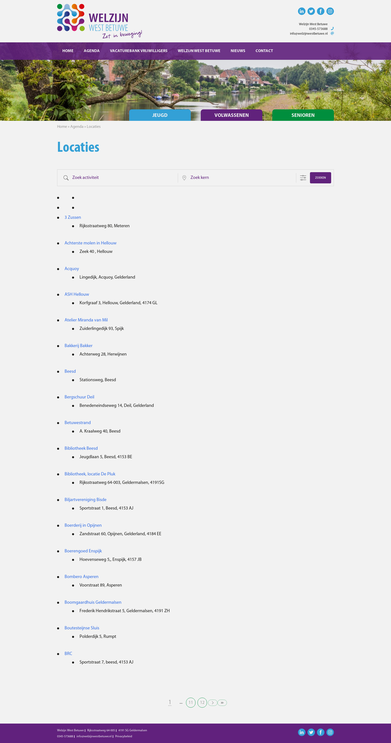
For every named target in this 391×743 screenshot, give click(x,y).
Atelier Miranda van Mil (86, 320)
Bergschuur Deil (79, 397)
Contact (264, 51)
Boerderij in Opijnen (83, 525)
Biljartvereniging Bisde (85, 500)
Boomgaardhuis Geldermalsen (93, 602)
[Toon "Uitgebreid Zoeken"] (303, 178)
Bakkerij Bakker (79, 346)
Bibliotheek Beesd (81, 448)
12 (202, 702)
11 (191, 702)
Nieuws (238, 51)
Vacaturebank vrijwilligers (139, 51)
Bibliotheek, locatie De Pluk (90, 474)
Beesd (70, 371)
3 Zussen (73, 217)
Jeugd (160, 115)
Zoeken (320, 178)
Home (68, 51)
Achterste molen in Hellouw (90, 243)
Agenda (92, 51)
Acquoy (72, 269)
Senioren (303, 115)
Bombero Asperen (81, 577)
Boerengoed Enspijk (83, 551)
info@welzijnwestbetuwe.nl (309, 33)
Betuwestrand (78, 423)
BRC (68, 654)
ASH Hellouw (77, 294)
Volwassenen (231, 115)
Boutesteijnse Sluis (82, 628)
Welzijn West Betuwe (199, 51)
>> (222, 703)
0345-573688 (318, 29)
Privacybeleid (123, 736)
